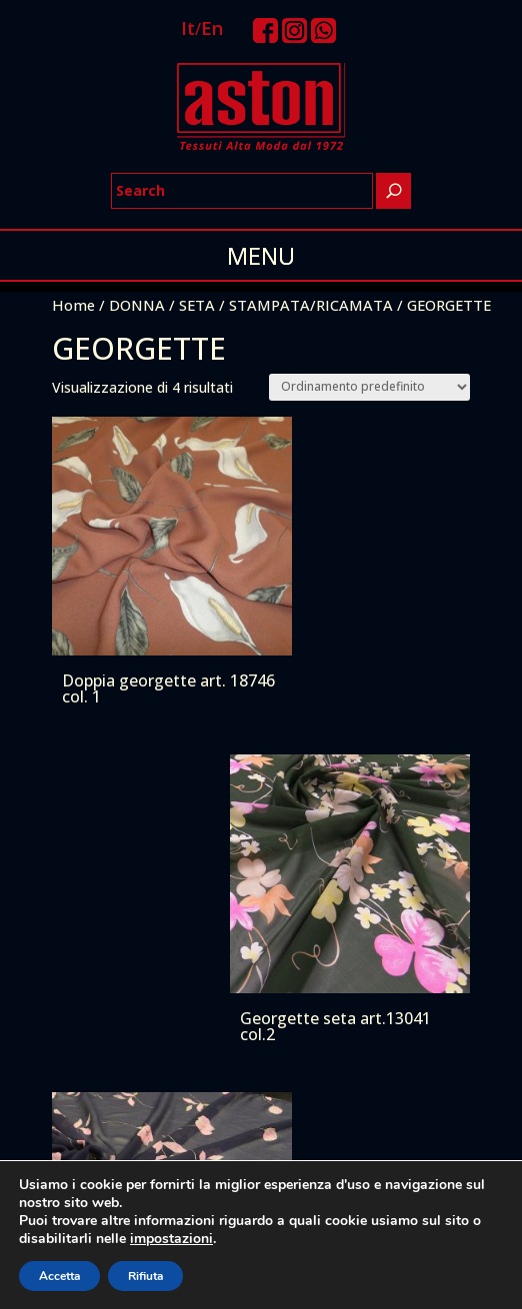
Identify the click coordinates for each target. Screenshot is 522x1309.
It (188, 28)
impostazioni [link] (171, 1238)
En (212, 28)
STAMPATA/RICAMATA (311, 305)
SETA (197, 305)
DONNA (137, 305)
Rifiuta (145, 1276)
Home (73, 305)
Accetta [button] (59, 1276)
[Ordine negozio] (369, 387)
